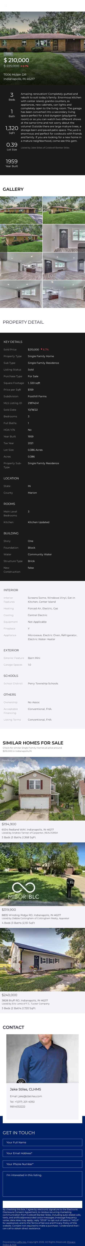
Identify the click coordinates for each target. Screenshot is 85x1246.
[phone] (42, 1164)
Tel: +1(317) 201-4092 (22, 1101)
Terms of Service (40, 1223)
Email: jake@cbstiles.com (26, 1096)
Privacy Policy (62, 1223)
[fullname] (42, 1142)
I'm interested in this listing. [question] (42, 1184)
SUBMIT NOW (42, 1204)
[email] (42, 1153)
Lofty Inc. (21, 1242)
